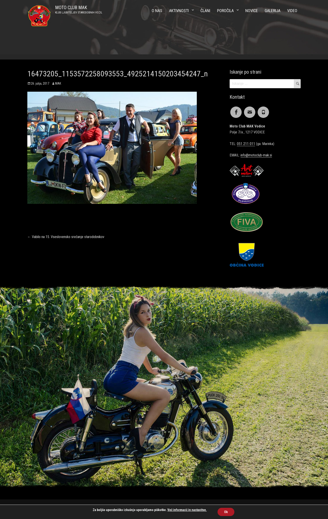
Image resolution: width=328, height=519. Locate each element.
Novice (251, 10)
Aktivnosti (179, 10)
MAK (58, 83)
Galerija (272, 10)
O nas (157, 10)
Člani (205, 10)
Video (292, 10)
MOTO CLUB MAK (71, 7)
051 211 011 (246, 144)
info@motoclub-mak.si (256, 155)
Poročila (225, 10)
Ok (226, 512)
